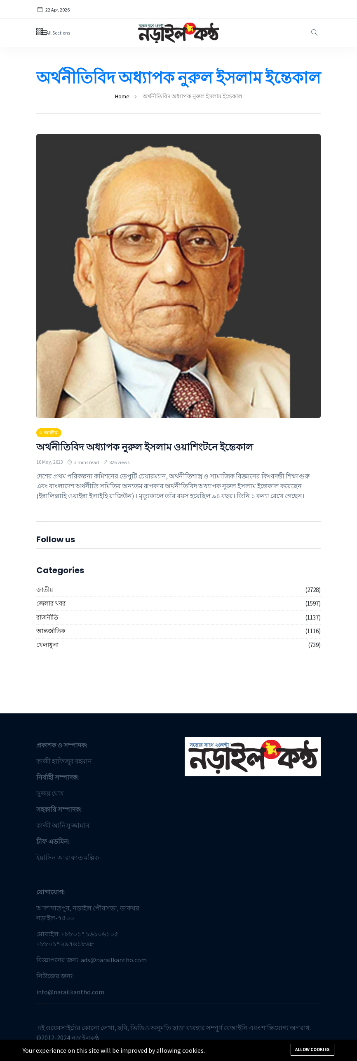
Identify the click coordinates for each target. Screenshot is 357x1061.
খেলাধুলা (47, 645)
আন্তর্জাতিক (51, 631)
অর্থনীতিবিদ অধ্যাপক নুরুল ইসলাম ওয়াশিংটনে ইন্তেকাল (144, 447)
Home (122, 96)
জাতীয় (44, 590)
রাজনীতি (47, 617)
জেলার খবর (51, 603)
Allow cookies (312, 1049)
